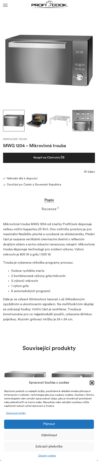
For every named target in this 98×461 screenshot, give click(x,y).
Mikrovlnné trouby (15, 139)
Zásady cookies (47, 455)
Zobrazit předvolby (49, 446)
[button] (92, 383)
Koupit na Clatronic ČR (49, 157)
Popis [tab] (49, 200)
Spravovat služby (16, 413)
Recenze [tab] (49, 209)
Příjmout (49, 424)
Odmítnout (49, 435)
